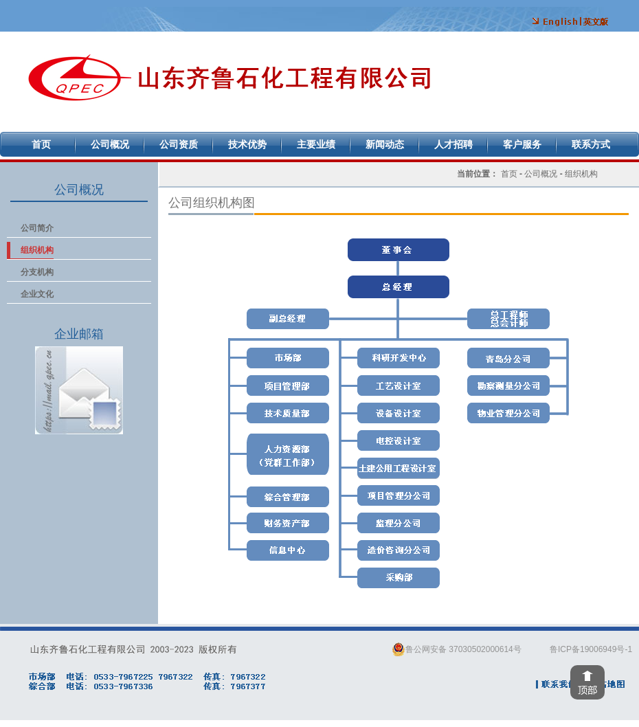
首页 (41, 144)
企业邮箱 (79, 390)
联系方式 (591, 144)
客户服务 (522, 144)
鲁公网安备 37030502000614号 (457, 649)
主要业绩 (316, 144)
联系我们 (557, 684)
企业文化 (37, 294)
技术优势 (247, 144)
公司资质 (178, 144)
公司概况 (110, 144)
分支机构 (37, 272)
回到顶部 (587, 682)
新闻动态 (385, 144)
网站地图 (605, 684)
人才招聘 (453, 144)
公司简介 (37, 228)
